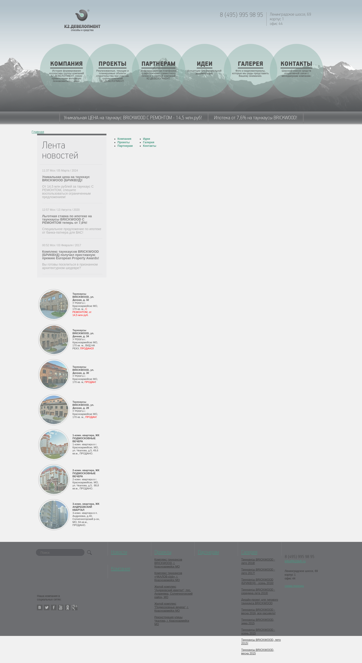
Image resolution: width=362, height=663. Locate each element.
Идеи (146, 138)
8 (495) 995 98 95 (241, 15)
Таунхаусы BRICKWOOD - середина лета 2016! (258, 591)
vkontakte (39, 607)
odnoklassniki (67, 607)
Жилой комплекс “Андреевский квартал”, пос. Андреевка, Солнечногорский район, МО (174, 592)
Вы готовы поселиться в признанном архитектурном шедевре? (70, 266)
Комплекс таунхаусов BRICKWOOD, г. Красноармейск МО (168, 563)
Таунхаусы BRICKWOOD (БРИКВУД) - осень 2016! (257, 581)
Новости (119, 552)
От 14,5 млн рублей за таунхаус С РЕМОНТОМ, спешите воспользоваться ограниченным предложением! (68, 192)
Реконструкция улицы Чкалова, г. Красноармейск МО (172, 621)
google (74, 607)
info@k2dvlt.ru (295, 561)
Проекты (124, 142)
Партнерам (125, 145)
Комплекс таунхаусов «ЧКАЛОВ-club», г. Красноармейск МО (168, 577)
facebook (53, 607)
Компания (124, 138)
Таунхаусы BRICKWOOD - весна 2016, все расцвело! (258, 611)
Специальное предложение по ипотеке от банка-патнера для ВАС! (71, 230)
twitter (46, 607)
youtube (60, 607)
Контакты (149, 145)
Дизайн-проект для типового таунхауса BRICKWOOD (259, 601)
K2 (82, 21)
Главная (38, 132)
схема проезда (294, 586)
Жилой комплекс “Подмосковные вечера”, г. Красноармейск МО (172, 607)
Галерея (148, 142)
